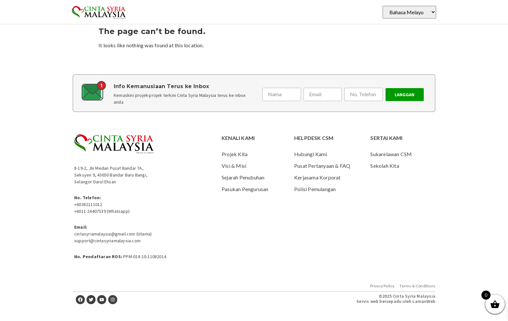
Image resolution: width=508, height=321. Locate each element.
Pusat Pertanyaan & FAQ (322, 166)
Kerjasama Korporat (317, 177)
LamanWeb (423, 301)
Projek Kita (235, 154)
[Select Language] (409, 12)
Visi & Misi (234, 166)
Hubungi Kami (310, 154)
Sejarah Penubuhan (243, 177)
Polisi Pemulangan (315, 189)
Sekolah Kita (384, 166)
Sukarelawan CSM (391, 154)
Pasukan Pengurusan (245, 189)
